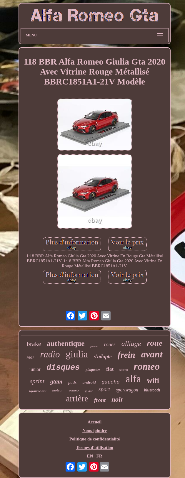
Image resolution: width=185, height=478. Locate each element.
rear (30, 357)
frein (126, 354)
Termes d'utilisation (94, 447)
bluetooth (152, 390)
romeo (147, 366)
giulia (77, 354)
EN (90, 456)
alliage (131, 343)
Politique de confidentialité (94, 439)
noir (117, 399)
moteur (57, 390)
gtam (56, 381)
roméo (74, 390)
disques (63, 367)
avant (152, 354)
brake (34, 343)
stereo (123, 370)
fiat (110, 369)
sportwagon (127, 389)
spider (89, 391)
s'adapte (103, 356)
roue (154, 342)
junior (35, 369)
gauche (111, 382)
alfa (133, 379)
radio (50, 354)
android (89, 382)
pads (72, 382)
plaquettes (93, 370)
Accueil (94, 422)
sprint (37, 381)
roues (109, 344)
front (100, 400)
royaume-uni (37, 391)
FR (99, 456)
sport (104, 389)
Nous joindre (94, 430)
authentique (66, 343)
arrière (77, 398)
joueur (94, 346)
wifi (153, 380)
